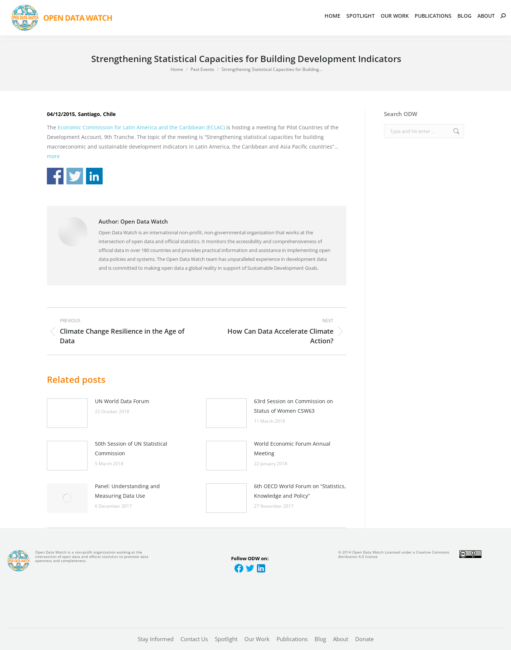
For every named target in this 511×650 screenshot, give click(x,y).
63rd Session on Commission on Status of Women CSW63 (293, 406)
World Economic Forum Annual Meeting (292, 448)
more (53, 156)
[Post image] (67, 413)
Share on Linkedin (94, 176)
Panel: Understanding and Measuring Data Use (127, 491)
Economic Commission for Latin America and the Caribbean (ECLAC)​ (141, 127)
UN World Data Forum (122, 401)
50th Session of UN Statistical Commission (131, 448)
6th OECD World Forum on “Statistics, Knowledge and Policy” (300, 491)
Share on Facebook (55, 176)
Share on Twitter (74, 176)
